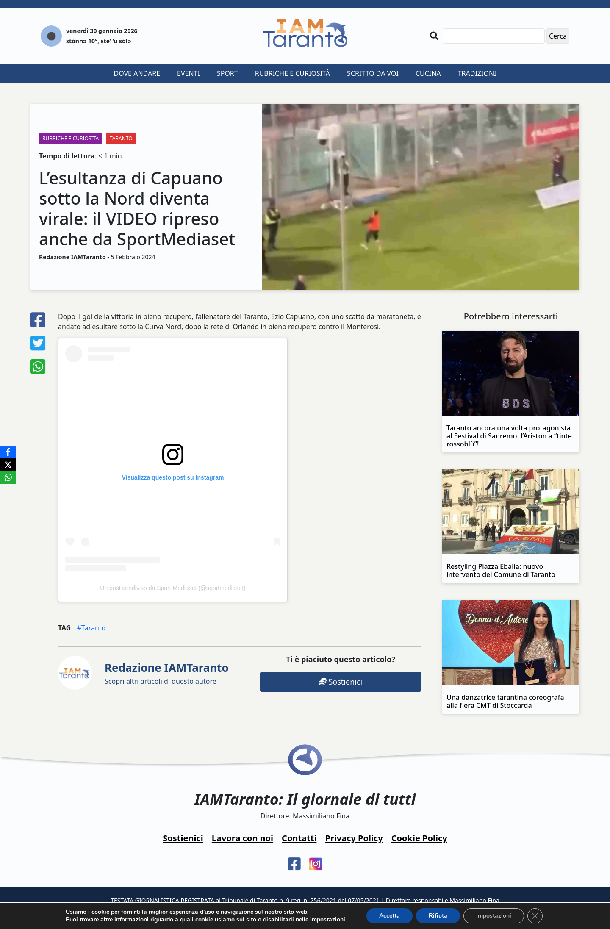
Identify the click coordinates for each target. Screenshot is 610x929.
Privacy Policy (354, 838)
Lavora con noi (242, 838)
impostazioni (327, 919)
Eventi (188, 73)
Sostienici (340, 682)
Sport (227, 73)
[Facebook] (8, 452)
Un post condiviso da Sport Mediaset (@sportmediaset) (172, 588)
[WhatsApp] (8, 477)
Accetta (389, 916)
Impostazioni (493, 916)
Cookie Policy (419, 838)
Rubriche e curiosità (292, 73)
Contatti (299, 838)
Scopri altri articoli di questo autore (167, 673)
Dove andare (137, 73)
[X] (8, 464)
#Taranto (91, 627)
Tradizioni (477, 73)
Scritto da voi (373, 73)
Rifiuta (438, 916)
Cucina (428, 73)
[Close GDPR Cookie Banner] (535, 915)
